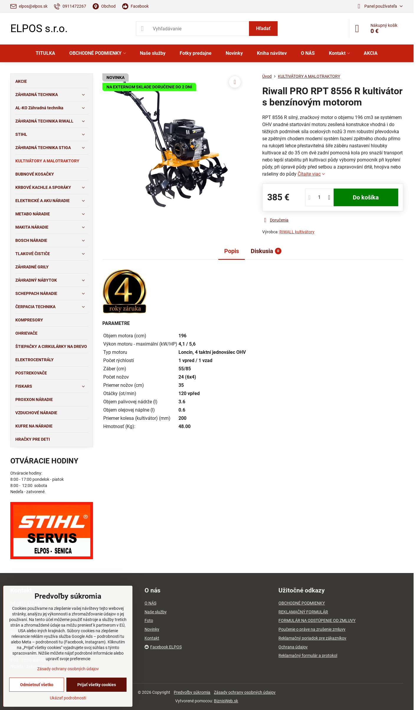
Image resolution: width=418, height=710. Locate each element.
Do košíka (366, 197)
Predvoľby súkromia (192, 692)
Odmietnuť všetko (36, 684)
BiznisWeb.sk (226, 701)
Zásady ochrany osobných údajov (245, 692)
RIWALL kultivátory (296, 231)
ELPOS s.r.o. (39, 28)
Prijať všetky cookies (96, 684)
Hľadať (263, 28)
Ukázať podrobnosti (68, 698)
